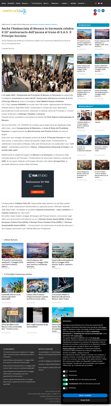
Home (4, 3)
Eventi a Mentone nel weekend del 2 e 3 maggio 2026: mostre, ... (102, 70)
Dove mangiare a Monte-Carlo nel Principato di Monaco (83, 176)
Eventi (18, 3)
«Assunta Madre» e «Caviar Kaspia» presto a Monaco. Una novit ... (83, 126)
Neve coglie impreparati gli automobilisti (37, 327)
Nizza (47, 3)
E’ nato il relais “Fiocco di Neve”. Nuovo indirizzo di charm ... (101, 176)
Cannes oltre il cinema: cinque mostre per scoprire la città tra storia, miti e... (37, 298)
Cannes (65, 3)
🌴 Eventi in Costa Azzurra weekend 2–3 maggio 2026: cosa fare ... (84, 45)
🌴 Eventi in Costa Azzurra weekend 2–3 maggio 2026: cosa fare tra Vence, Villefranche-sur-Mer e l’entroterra (18, 356)
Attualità (11, 3)
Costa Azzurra (37, 3)
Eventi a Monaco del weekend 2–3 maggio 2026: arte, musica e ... (102, 45)
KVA (58, 396)
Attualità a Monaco (44, 26)
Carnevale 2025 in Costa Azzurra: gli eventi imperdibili (11, 298)
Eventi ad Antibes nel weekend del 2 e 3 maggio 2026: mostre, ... (102, 95)
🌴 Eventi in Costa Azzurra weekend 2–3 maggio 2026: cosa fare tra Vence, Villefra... (12, 265)
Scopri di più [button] (85, 400)
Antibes (73, 3)
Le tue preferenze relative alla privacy (55, 401)
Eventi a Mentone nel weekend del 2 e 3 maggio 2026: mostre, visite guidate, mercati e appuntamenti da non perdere (18, 375)
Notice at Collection (55, 403)
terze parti (96, 338)
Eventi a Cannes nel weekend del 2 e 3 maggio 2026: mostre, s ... (84, 95)
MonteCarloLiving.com (57, 398)
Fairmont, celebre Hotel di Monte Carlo (101, 150)
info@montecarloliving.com (57, 393)
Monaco (26, 3)
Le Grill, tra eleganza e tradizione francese (84, 150)
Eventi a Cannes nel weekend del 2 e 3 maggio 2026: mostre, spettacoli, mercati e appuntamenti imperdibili (19, 383)
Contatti (82, 3)
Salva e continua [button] (85, 395)
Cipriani (97, 124)
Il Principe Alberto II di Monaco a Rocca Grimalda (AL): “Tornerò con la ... (12, 328)
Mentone (56, 3)
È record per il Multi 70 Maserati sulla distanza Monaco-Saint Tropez (61, 298)
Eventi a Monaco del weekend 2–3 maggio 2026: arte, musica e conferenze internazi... (37, 265)
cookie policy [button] (78, 336)
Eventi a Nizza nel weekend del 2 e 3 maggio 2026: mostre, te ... (83, 70)
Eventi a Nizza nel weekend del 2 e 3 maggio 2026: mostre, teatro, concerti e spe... (62, 265)
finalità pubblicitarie (69, 348)
